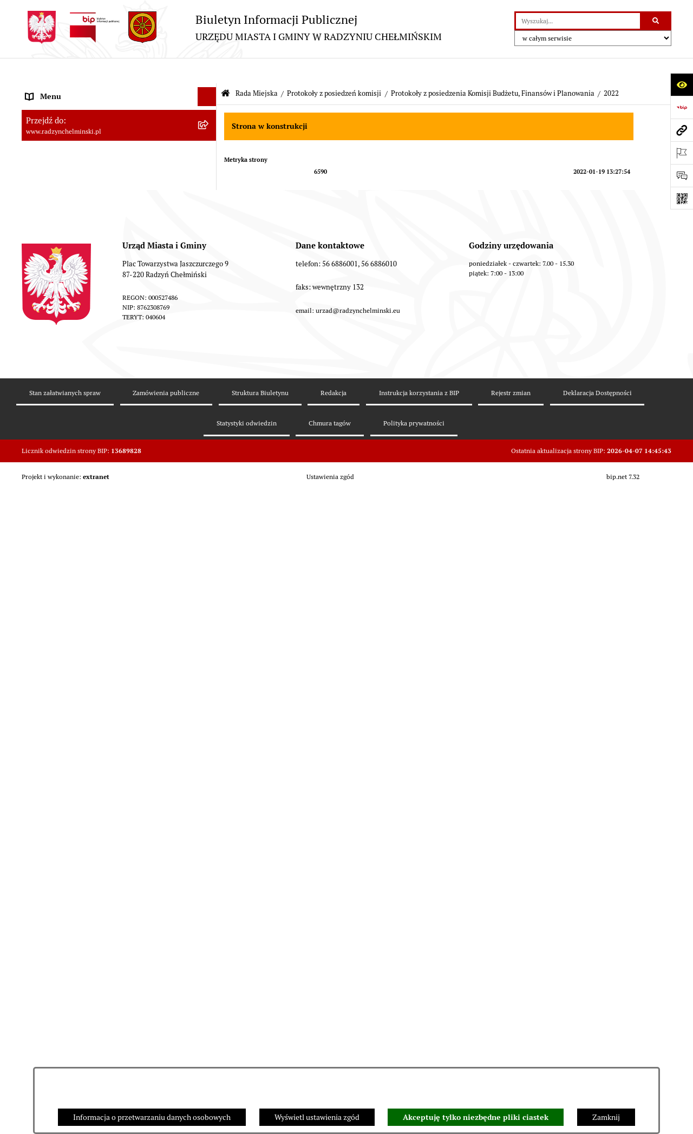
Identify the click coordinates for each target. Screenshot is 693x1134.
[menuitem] (119, 128)
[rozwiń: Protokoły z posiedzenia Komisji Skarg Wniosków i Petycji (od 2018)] (208, 1057)
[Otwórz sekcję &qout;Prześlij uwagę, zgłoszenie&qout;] (681, 175)
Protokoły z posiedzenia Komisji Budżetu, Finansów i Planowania (492, 68)
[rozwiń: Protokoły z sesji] (208, 224)
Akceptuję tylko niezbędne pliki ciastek (475, 1117)
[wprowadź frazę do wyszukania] (578, 20)
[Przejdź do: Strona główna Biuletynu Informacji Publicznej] (225, 68)
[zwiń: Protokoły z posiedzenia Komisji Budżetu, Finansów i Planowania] (208, 302)
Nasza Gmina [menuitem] (47, 90)
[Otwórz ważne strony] (681, 152)
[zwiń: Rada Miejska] (208, 147)
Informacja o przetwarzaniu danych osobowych (152, 1117)
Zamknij (606, 1117)
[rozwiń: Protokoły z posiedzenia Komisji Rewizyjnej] (208, 276)
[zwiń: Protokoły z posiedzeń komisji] (208, 250)
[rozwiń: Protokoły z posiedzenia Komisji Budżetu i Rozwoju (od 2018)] (208, 971)
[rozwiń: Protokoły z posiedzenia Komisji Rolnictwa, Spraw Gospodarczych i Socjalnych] (208, 885)
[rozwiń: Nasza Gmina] (208, 90)
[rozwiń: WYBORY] (208, 128)
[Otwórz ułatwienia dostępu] (681, 84)
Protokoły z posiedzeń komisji (334, 68)
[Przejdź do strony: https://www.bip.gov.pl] (681, 107)
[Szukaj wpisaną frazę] (656, 20)
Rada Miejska (257, 68)
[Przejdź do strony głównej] (232, 27)
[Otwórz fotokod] (681, 198)
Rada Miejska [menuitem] (47, 147)
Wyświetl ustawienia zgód (316, 1117)
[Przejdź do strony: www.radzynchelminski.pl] (681, 130)
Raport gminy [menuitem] (47, 109)
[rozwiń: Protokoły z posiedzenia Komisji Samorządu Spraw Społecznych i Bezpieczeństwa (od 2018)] (208, 1008)
